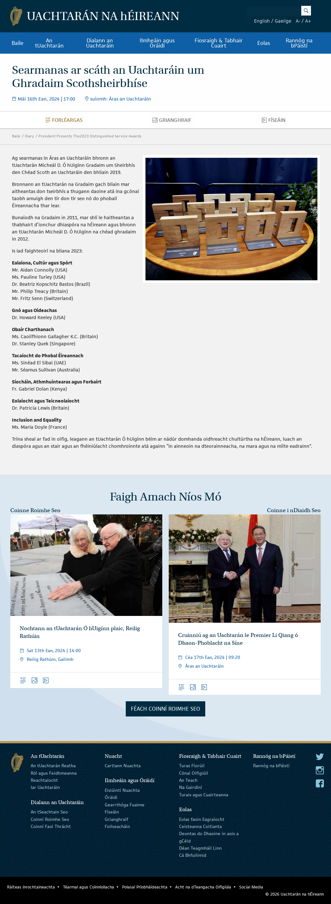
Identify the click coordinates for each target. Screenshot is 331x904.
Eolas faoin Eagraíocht (201, 819)
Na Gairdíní (190, 787)
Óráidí (111, 797)
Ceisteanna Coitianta (200, 826)
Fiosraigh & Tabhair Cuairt (219, 43)
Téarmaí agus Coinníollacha (88, 887)
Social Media (251, 887)
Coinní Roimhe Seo (50, 819)
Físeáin (275, 121)
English (262, 21)
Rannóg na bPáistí (299, 43)
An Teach (188, 780)
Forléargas (66, 121)
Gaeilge (283, 21)
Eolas (263, 43)
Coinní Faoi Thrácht (51, 826)
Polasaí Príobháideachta (144, 887)
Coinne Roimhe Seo (35, 510)
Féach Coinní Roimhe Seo (165, 708)
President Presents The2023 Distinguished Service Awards (89, 136)
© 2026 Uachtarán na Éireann (294, 894)
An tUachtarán (49, 43)
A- (298, 21)
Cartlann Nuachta (123, 766)
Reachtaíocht (44, 780)
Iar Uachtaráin (45, 787)
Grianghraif (174, 121)
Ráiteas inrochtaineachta (31, 887)
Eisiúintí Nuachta (122, 790)
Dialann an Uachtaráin (100, 43)
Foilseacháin (117, 826)
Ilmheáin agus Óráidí (157, 43)
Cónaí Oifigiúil (193, 773)
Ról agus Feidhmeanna (54, 773)
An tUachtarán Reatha (53, 766)
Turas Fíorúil (192, 766)
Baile (18, 43)
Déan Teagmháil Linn (200, 848)
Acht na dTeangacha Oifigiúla (203, 887)
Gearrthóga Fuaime (124, 805)
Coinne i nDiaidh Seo (294, 510)
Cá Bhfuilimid (192, 855)
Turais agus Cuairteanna (203, 795)
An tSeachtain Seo (49, 812)
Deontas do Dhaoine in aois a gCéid (209, 837)
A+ (308, 21)
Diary (29, 136)
